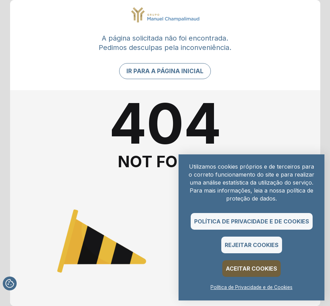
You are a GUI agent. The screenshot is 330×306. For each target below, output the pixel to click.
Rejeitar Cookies (252, 244)
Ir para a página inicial (165, 71)
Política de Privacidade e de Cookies (251, 221)
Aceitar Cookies (251, 268)
